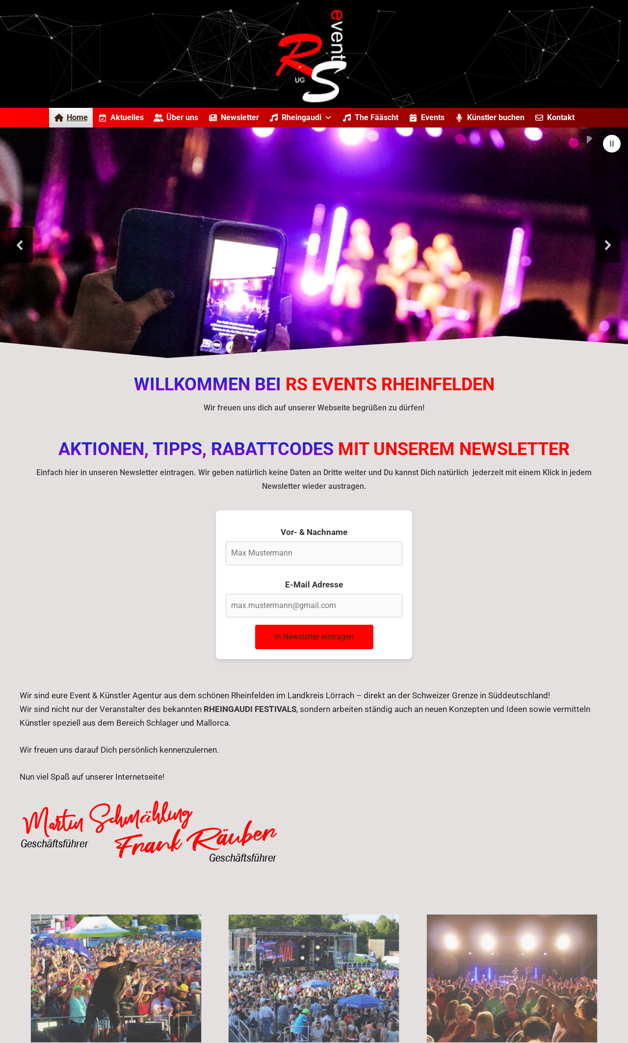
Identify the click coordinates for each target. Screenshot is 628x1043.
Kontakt (561, 117)
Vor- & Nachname (314, 532)
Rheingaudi (307, 117)
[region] (314, 245)
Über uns (182, 117)
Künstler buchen (495, 117)
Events (433, 117)
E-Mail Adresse (314, 584)
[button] (612, 144)
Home (77, 117)
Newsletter (240, 117)
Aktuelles (127, 117)
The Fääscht (376, 117)
